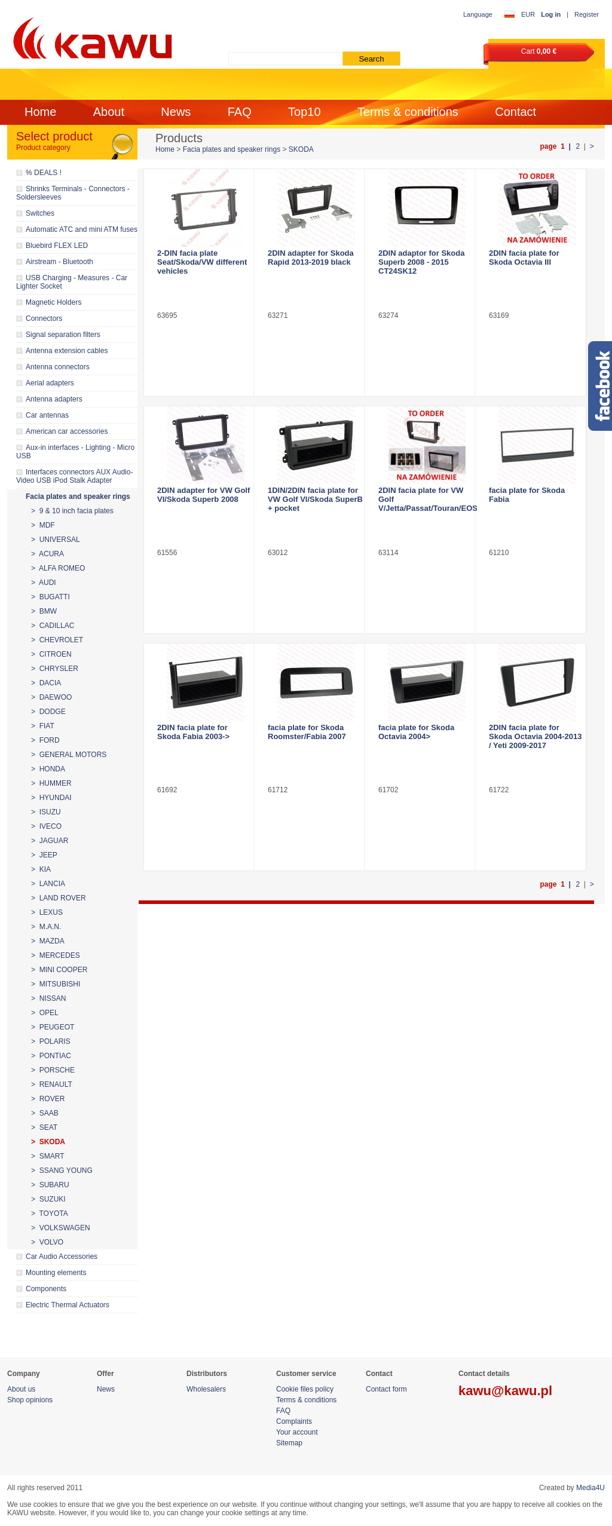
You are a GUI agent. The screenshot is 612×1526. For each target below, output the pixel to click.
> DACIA (46, 683)
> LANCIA (48, 884)
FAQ (240, 111)
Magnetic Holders (53, 302)
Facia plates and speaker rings (78, 496)
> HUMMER (51, 783)
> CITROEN (51, 654)
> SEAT (44, 1127)
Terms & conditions (407, 111)
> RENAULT (51, 1084)
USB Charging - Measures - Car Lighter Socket (71, 282)
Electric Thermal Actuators (67, 1305)
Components (46, 1289)
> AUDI (43, 582)
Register (586, 14)
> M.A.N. (46, 927)
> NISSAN (48, 998)
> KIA (41, 869)
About (108, 111)
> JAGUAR (49, 840)
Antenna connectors (58, 367)
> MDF (43, 525)
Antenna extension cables (67, 351)
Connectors (44, 318)
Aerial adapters (50, 383)
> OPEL (45, 1013)
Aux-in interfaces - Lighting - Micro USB (75, 451)
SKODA (301, 149)
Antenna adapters (54, 399)
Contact (515, 111)
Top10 (304, 111)
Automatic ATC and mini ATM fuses (81, 229)
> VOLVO (47, 1242)
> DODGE (48, 711)
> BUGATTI (50, 597)
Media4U (590, 1488)
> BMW (44, 611)
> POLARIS (51, 1041)
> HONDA (48, 769)
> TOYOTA (49, 1213)
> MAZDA (48, 941)
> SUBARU (50, 1185)
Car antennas (47, 415)
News (176, 111)
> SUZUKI (48, 1199)
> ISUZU (46, 812)
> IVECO (46, 826)
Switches (40, 213)
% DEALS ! (44, 172)
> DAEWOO (51, 697)
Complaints (294, 1421)
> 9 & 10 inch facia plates (72, 511)
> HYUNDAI (51, 797)
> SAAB (45, 1113)
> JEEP (44, 855)
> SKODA (48, 1142)
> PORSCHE (53, 1070)
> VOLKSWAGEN (60, 1228)
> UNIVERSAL (55, 539)
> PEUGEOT (52, 1027)
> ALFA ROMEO (58, 568)
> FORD (45, 740)
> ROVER (48, 1099)
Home (40, 111)
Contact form (386, 1389)
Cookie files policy (304, 1389)
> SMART (47, 1156)
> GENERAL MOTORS (68, 754)
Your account (297, 1432)
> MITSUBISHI (55, 984)
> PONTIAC (51, 1056)
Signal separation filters (63, 334)
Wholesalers (206, 1389)
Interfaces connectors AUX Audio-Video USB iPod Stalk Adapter (74, 476)
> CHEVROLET (57, 640)
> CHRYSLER (54, 668)
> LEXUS (47, 912)
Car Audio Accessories (61, 1256)
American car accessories (67, 431)
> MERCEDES (55, 955)
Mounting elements (56, 1272)
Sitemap (289, 1443)
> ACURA (47, 554)
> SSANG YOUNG (62, 1170)
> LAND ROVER (58, 898)
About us (21, 1389)
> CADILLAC (52, 625)
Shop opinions (30, 1400)
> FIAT (42, 726)
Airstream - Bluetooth (59, 262)
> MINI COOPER (59, 970)
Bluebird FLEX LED (57, 245)
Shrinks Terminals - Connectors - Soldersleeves (73, 193)
